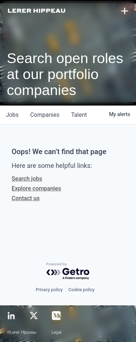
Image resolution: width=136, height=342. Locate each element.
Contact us (26, 198)
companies (44, 114)
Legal (56, 332)
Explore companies (36, 188)
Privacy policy (49, 289)
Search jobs (27, 178)
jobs (12, 114)
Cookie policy (82, 289)
